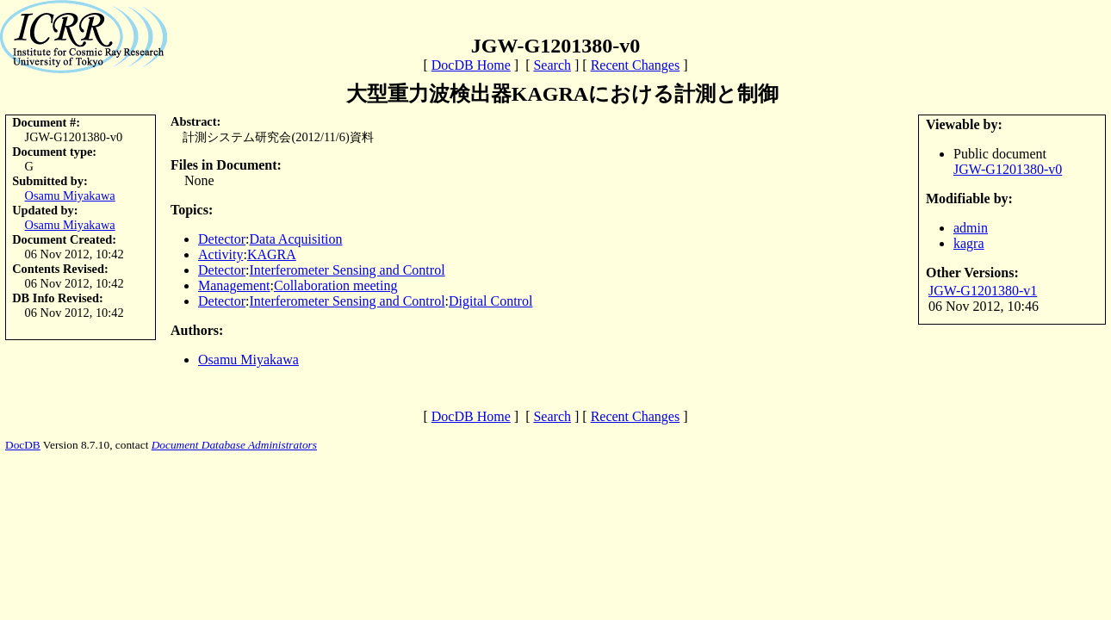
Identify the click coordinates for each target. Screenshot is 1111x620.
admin (970, 227)
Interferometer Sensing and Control (347, 270)
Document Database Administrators (234, 444)
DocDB (22, 444)
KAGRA (271, 254)
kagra (968, 243)
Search (552, 65)
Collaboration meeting (336, 285)
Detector (221, 239)
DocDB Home (471, 65)
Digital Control (490, 301)
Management (234, 285)
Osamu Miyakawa (70, 195)
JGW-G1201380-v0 (1007, 169)
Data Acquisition (296, 239)
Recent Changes (635, 65)
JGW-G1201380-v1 (982, 290)
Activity (220, 254)
